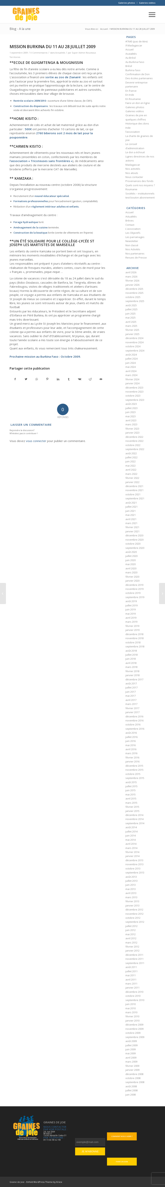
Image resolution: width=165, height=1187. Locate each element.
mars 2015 (131, 802)
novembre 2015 (134, 769)
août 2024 (131, 354)
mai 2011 (130, 975)
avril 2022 (130, 469)
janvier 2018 (132, 675)
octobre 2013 (132, 868)
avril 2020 (130, 568)
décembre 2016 (134, 716)
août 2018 (131, 650)
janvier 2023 (132, 432)
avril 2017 (130, 700)
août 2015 (131, 782)
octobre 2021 (132, 494)
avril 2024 (130, 371)
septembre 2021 (134, 498)
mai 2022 (130, 465)
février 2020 (132, 576)
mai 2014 (130, 839)
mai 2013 (130, 889)
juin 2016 (130, 741)
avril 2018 (130, 663)
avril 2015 (130, 798)
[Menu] (150, 14)
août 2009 (131, 1041)
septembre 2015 (134, 778)
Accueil (129, 49)
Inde (128, 127)
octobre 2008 (132, 1078)
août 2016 (131, 732)
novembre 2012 (134, 913)
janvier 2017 (132, 712)
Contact (129, 224)
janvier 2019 (132, 630)
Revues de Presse (136, 257)
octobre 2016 (132, 724)
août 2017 (131, 683)
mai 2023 (130, 416)
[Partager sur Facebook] (15, 379)
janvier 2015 (132, 811)
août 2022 (131, 453)
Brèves (129, 220)
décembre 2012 (134, 909)
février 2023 (132, 428)
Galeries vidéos (147, 2)
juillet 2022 (131, 457)
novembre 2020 (134, 539)
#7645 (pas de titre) (136, 41)
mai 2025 (130, 317)
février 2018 (132, 671)
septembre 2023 (134, 400)
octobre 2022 (132, 445)
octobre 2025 (132, 297)
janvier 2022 (132, 482)
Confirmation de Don (137, 74)
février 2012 (132, 946)
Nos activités (132, 168)
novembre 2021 (134, 490)
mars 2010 (131, 1012)
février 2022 (132, 478)
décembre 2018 (134, 634)
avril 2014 (130, 843)
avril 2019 (130, 617)
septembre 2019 (134, 597)
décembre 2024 (134, 338)
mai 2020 (130, 564)
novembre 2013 (134, 864)
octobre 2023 (132, 395)
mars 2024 (131, 375)
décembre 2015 (134, 765)
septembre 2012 (134, 922)
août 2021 (131, 502)
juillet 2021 (131, 506)
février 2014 (132, 852)
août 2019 (131, 601)
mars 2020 (131, 572)
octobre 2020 (132, 543)
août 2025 (131, 305)
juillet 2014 (131, 831)
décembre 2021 (134, 486)
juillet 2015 (131, 786)
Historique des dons (137, 123)
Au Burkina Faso (134, 62)
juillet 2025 (131, 309)
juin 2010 (130, 1004)
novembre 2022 (134, 441)
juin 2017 (130, 691)
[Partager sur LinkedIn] (58, 379)
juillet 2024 (131, 358)
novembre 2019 (134, 589)
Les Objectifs (132, 233)
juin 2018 (130, 658)
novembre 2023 (134, 391)
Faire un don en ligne (137, 103)
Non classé (131, 245)
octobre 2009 (132, 1033)
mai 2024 (130, 367)
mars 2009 (131, 1061)
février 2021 (132, 527)
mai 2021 (130, 515)
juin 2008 (130, 1094)
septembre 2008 (134, 1082)
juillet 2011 (131, 971)
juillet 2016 (131, 737)
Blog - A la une (20, 29)
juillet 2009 (131, 1045)
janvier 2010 (132, 1020)
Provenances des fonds (139, 181)
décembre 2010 (134, 992)
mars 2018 (131, 667)
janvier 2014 (132, 856)
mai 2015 (130, 794)
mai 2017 (130, 695)
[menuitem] (126, 3)
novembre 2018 (134, 638)
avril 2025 (130, 322)
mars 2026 (131, 276)
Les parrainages (134, 237)
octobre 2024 (132, 346)
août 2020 (131, 552)
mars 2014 (131, 848)
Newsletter (131, 241)
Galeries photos (126, 2)
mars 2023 (131, 424)
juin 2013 (130, 885)
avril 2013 (130, 893)
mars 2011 (131, 983)
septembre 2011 (134, 963)
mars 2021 (131, 523)
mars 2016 (131, 753)
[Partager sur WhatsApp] (37, 379)
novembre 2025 (134, 293)
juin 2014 (130, 835)
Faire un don (122, 1161)
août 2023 (131, 404)
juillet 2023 (131, 408)
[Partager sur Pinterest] (47, 379)
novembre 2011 (134, 959)
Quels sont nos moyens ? (140, 185)
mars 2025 (131, 326)
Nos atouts (131, 173)
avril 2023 (130, 420)
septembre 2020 (134, 548)
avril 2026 (130, 272)
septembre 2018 (134, 646)
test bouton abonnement (140, 197)
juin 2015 (130, 790)
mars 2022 (131, 474)
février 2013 (132, 901)
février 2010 (132, 1016)
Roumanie (131, 189)
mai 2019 (130, 613)
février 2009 (132, 1066)
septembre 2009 (134, 1037)
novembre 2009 (134, 1029)
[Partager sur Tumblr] (69, 379)
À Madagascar (133, 45)
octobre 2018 (132, 642)
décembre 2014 (134, 815)
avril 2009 (130, 1057)
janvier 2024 (132, 383)
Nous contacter (134, 177)
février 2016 (132, 757)
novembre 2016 (134, 720)
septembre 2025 (134, 301)
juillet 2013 (131, 880)
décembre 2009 (134, 1024)
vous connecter (36, 441)
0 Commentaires (39, 52)
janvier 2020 (132, 580)
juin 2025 (130, 313)
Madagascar (132, 164)
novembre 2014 (134, 819)
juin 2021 (130, 511)
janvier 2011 (132, 987)
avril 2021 (130, 519)
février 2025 (132, 330)
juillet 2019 (131, 605)
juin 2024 (130, 363)
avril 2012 (130, 938)
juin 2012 (130, 930)
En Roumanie (133, 99)
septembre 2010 (134, 1000)
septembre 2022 (134, 449)
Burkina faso (132, 70)
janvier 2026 (132, 284)
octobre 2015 (132, 774)
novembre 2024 (134, 342)
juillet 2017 (131, 687)
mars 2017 (131, 704)
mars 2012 (131, 942)
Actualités (60, 52)
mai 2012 (130, 934)
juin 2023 (130, 412)
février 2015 (132, 806)
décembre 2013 (134, 860)
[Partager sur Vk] (79, 379)
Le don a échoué (135, 152)
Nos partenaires (134, 253)
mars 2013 (131, 897)
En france (131, 90)
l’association (132, 131)
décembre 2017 (134, 679)
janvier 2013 (132, 905)
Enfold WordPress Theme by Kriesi (44, 1181)
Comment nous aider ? (122, 1136)
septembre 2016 (134, 728)
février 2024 (132, 379)
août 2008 (131, 1086)
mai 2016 (130, 745)
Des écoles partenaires (139, 78)
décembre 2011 (134, 955)
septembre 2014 (134, 823)
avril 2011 (130, 979)
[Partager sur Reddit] (90, 379)
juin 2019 (130, 609)
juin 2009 (130, 1049)
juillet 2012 (131, 926)
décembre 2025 (134, 289)
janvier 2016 (132, 761)
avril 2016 (130, 749)
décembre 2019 (134, 585)
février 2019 (132, 626)
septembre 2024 (134, 350)
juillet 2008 (131, 1090)
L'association (133, 228)
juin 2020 (130, 560)
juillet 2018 (131, 654)
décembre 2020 (134, 535)
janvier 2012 (132, 950)
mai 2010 (130, 1008)
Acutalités (131, 53)
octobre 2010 (132, 996)
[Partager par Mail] (101, 379)
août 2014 (131, 827)
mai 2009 (130, 1053)
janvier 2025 (132, 334)
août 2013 (131, 876)
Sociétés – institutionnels (139, 193)
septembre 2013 (134, 872)
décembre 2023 (134, 387)
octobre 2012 (132, 917)
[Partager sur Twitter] (26, 379)
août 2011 (131, 967)
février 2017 (132, 708)
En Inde (129, 94)
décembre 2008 (134, 1074)
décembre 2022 (134, 437)
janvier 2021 (132, 531)
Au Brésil (130, 57)
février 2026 (132, 280)
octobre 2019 (132, 593)
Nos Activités (132, 249)
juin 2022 (130, 461)
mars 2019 (131, 621)
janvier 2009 (132, 1070)
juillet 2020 (131, 556)
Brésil (128, 66)
